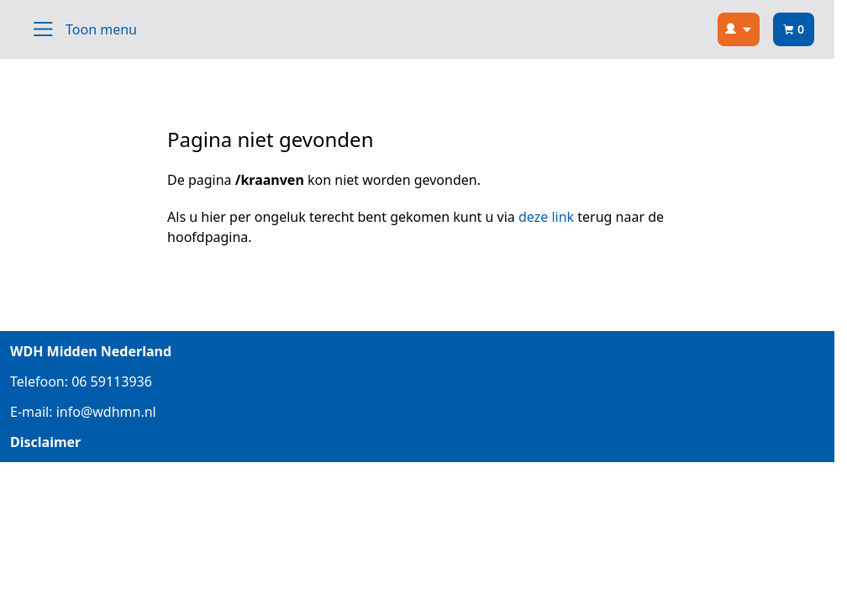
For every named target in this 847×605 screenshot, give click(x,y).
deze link (546, 217)
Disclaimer (45, 442)
